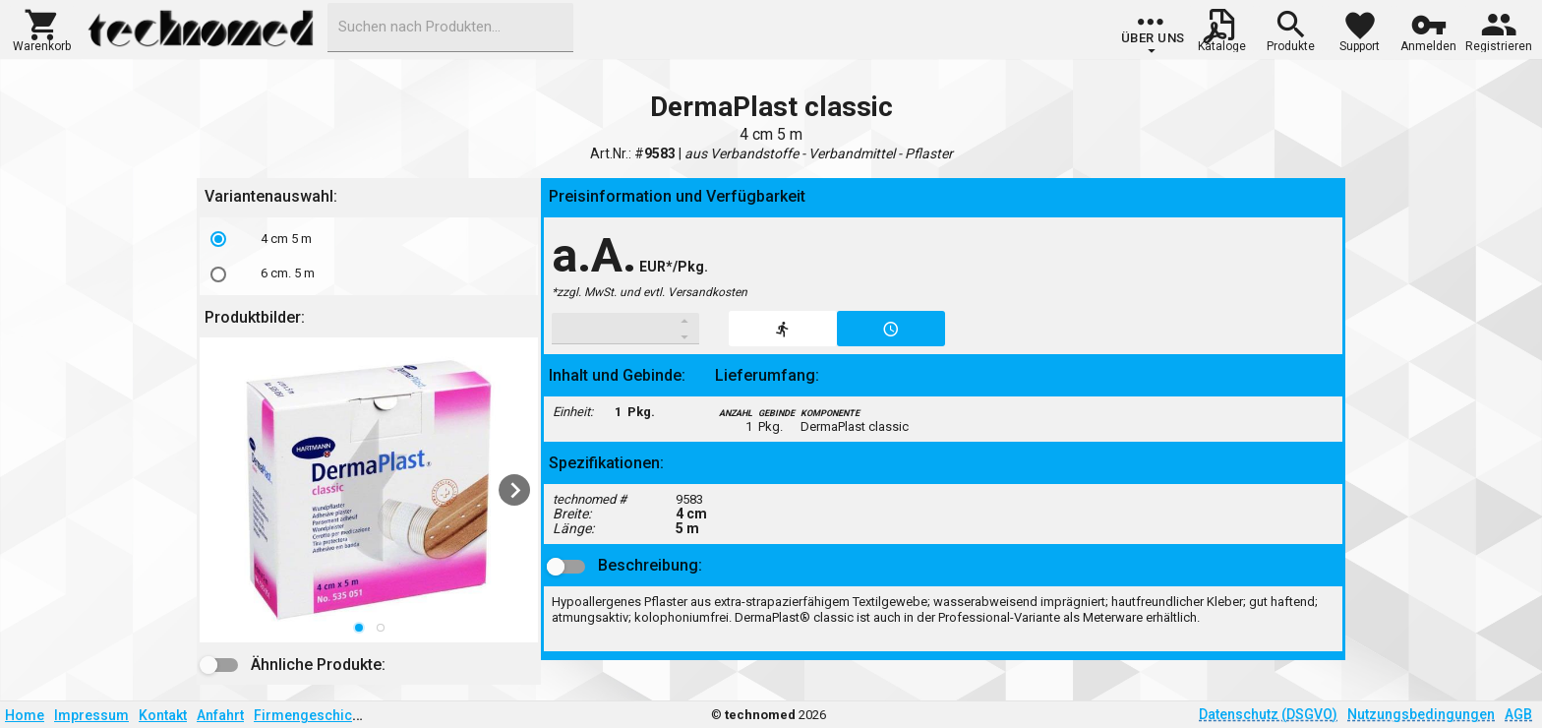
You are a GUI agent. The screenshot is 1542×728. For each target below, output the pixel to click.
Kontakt (163, 715)
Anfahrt (220, 715)
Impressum (91, 715)
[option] (369, 239)
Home (24, 715)
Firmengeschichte (313, 715)
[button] (42, 28)
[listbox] (369, 256)
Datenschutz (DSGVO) (1268, 714)
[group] (1153, 34)
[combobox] (450, 27)
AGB (1518, 714)
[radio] (218, 239)
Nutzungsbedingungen (1421, 714)
